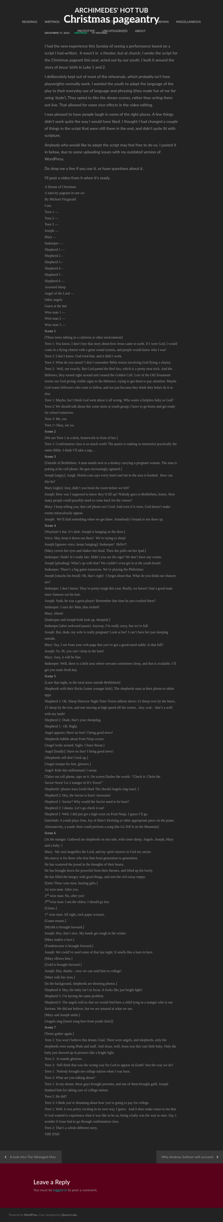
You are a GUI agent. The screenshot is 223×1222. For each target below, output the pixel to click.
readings (29, 22)
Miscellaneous (188, 22)
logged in (60, 1190)
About (140, 31)
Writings (52, 22)
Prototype (86, 31)
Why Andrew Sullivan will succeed (187, 1157)
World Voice (138, 22)
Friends (92, 22)
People (72, 22)
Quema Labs (69, 1215)
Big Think (112, 22)
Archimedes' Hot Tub (111, 10)
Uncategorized (115, 31)
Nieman (163, 22)
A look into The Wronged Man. (33, 1157)
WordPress (31, 1215)
